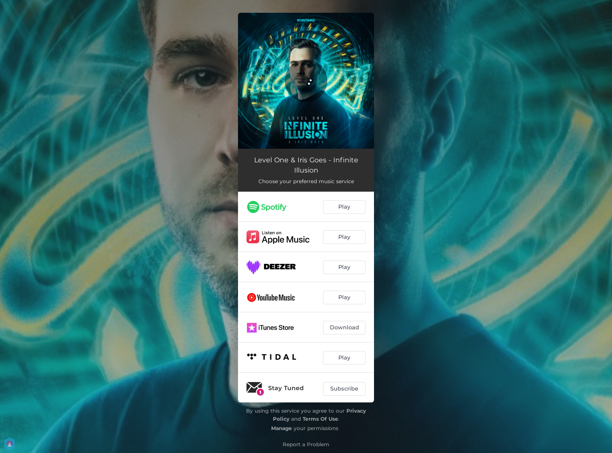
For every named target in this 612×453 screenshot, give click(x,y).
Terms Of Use (320, 419)
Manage (281, 428)
